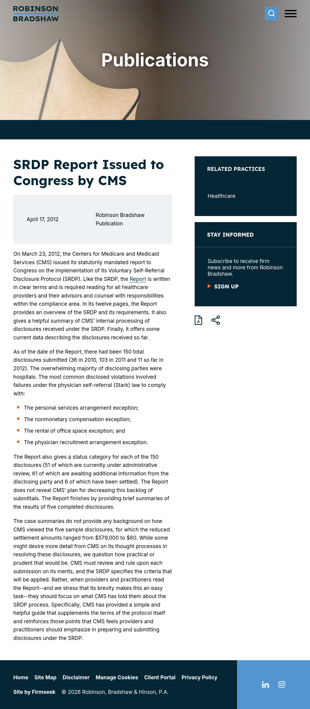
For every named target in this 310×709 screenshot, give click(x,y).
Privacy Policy (199, 677)
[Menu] (290, 13)
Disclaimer (76, 677)
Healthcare (222, 196)
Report (138, 279)
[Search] (271, 13)
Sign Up (226, 286)
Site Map (45, 677)
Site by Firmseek (34, 692)
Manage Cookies (117, 677)
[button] (215, 320)
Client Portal (159, 677)
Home (20, 677)
